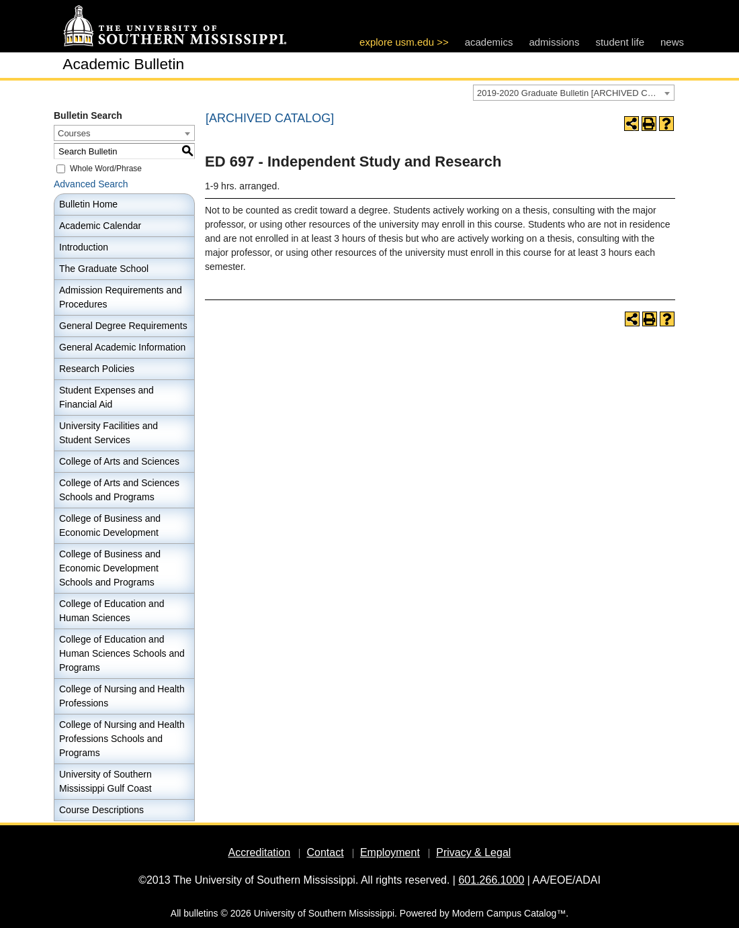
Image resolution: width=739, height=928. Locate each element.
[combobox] (574, 93)
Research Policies (96, 368)
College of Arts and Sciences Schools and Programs (119, 489)
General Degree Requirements (123, 325)
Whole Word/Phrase (106, 168)
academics (489, 42)
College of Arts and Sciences (119, 461)
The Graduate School (103, 268)
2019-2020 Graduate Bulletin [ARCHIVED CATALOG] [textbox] (575, 93)
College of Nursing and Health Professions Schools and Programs (122, 738)
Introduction (83, 247)
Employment (390, 852)
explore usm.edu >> (404, 42)
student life (619, 42)
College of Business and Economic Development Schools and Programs (110, 568)
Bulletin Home (88, 204)
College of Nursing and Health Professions (122, 696)
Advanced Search (91, 184)
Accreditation (259, 852)
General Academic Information (122, 347)
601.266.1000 (491, 880)
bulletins (200, 913)
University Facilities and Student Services (108, 432)
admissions (554, 42)
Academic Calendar (100, 225)
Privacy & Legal (473, 852)
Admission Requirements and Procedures (120, 297)
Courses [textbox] (74, 133)
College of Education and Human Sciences (111, 610)
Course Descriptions (101, 809)
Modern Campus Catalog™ (509, 913)
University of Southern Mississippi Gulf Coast (105, 781)
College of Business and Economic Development (110, 525)
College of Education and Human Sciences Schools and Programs (122, 653)
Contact (324, 852)
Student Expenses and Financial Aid (106, 397)
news (672, 42)
